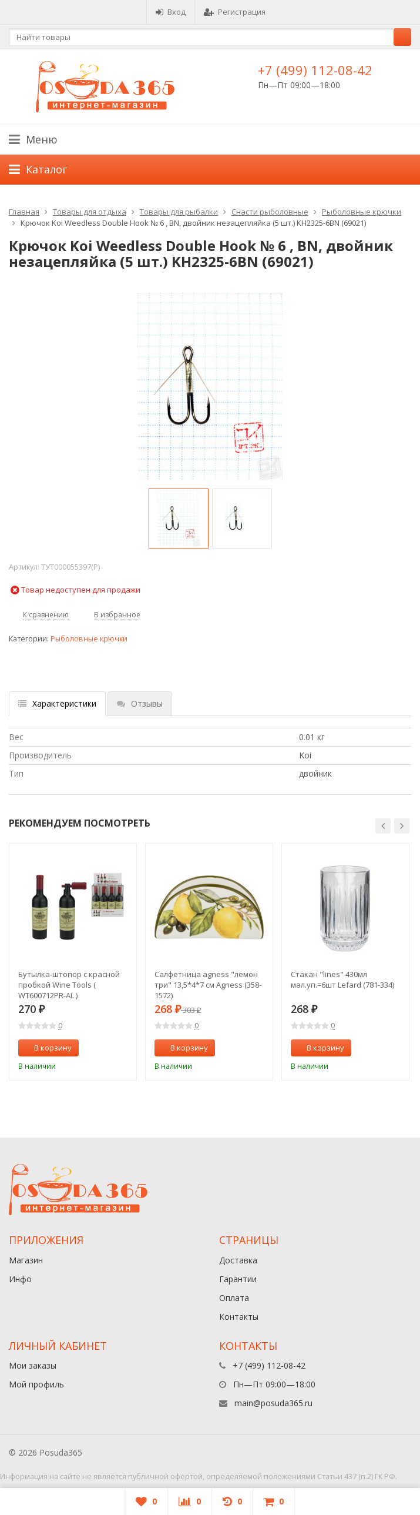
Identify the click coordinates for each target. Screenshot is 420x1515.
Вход (171, 11)
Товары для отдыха (89, 211)
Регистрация (235, 11)
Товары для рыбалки (179, 211)
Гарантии (238, 1279)
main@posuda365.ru (273, 1403)
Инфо (20, 1279)
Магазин (26, 1260)
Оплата (234, 1297)
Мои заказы (32, 1365)
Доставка (238, 1260)
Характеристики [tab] (57, 703)
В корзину (46, 1047)
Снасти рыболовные (269, 211)
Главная (24, 211)
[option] (178, 518)
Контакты (238, 1316)
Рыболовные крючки (361, 211)
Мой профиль (36, 1384)
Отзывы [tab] (140, 703)
